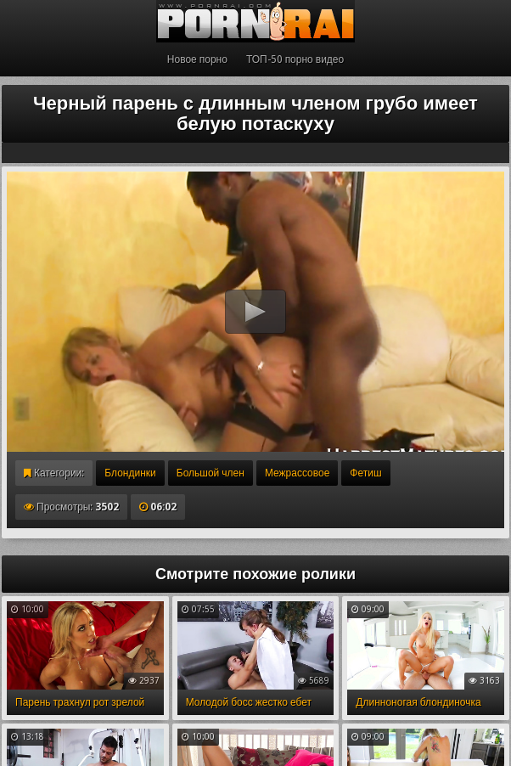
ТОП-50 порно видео (295, 59)
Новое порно (197, 59)
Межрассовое (297, 473)
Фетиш (365, 473)
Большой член (210, 473)
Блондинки (129, 473)
